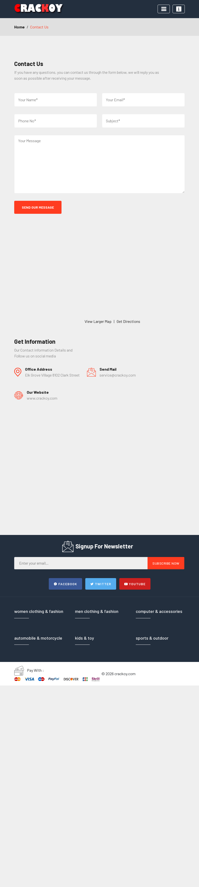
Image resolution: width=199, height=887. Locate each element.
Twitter (100, 584)
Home (19, 27)
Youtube (135, 584)
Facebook (65, 584)
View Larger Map (98, 321)
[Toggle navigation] (164, 9)
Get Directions (128, 321)
